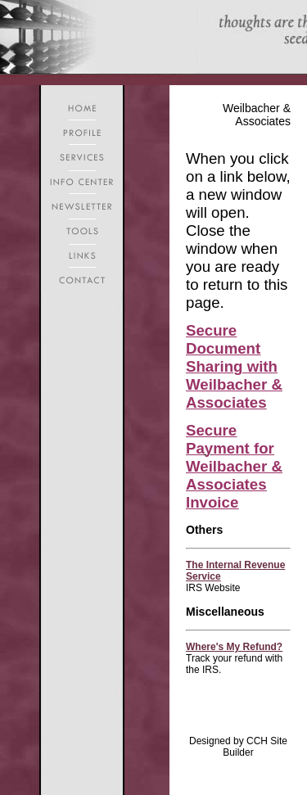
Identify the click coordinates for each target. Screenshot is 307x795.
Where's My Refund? (234, 647)
